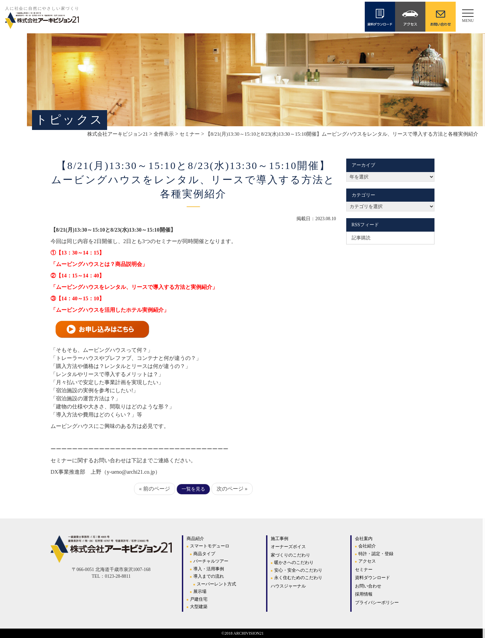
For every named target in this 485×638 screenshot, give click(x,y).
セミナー (364, 569)
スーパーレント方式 (216, 583)
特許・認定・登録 (375, 553)
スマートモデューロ (209, 545)
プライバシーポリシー (377, 602)
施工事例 (279, 538)
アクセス (367, 561)
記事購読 (361, 237)
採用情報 (364, 594)
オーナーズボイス (288, 546)
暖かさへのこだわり (294, 562)
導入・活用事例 (208, 568)
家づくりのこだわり (290, 555)
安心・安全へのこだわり (298, 570)
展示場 (199, 591)
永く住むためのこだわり (298, 577)
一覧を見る (193, 489)
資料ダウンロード (372, 577)
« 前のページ (154, 489)
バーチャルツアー (210, 561)
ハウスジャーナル (288, 586)
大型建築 (198, 606)
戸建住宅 (198, 599)
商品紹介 (195, 538)
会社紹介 (367, 545)
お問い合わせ (368, 586)
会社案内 (364, 538)
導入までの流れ (208, 576)
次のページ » (232, 489)
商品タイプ (204, 553)
